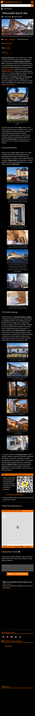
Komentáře (7, 48)
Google (28, 546)
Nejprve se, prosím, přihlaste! (17, 574)
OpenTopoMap (28, 543)
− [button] (3, 516)
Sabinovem (10, 71)
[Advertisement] (17, 609)
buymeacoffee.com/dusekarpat (14, 494)
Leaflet (3, 543)
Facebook (8, 584)
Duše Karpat (8, 646)
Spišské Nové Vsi (10, 84)
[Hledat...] (16, 5)
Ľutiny (28, 139)
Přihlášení (8, 9)
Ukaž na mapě (7, 43)
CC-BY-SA (4, 544)
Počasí (6, 52)
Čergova (10, 69)
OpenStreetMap (13, 543)
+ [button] (3, 514)
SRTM (18, 543)
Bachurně (4, 69)
